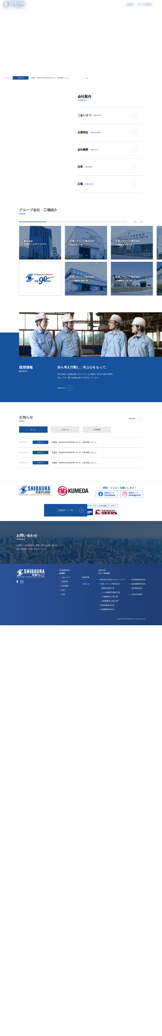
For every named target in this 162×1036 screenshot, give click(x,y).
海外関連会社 (136, 591)
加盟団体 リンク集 (60, 513)
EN (157, 4)
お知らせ (85, 587)
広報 (63, 598)
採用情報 (150, 4)
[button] (133, 223)
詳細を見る (72, 390)
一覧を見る (135, 421)
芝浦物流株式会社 (138, 583)
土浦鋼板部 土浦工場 (109, 600)
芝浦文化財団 (136, 598)
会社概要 (64, 589)
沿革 (63, 593)
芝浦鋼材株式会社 (107, 613)
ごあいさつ (65, 581)
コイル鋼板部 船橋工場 (110, 596)
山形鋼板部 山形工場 (109, 604)
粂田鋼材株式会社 (138, 587)
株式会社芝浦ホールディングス (112, 583)
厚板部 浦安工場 (107, 591)
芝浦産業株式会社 (107, 608)
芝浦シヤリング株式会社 (110, 587)
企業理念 (64, 585)
